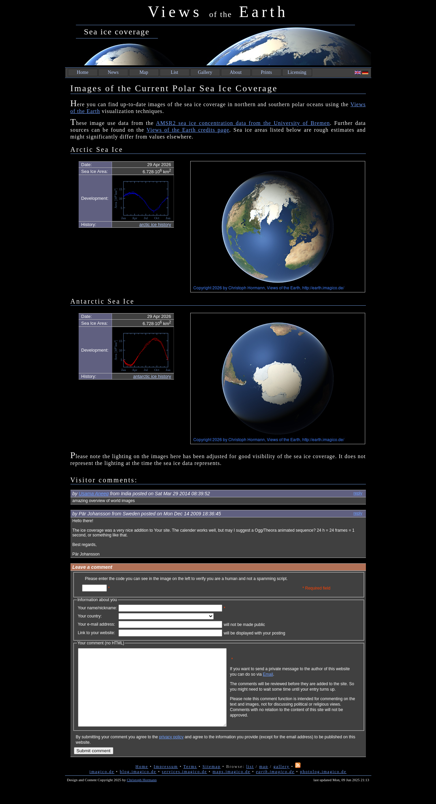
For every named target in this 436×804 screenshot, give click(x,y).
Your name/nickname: (97, 608)
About (236, 72)
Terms (190, 781)
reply (357, 493)
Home (82, 72)
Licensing (297, 72)
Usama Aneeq (94, 493)
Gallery (205, 72)
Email (300, 679)
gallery (281, 781)
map (263, 781)
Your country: (90, 616)
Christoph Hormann (142, 795)
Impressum (166, 781)
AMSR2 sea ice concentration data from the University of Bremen (243, 123)
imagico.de (102, 787)
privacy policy (171, 752)
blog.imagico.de (138, 787)
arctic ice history (155, 224)
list (250, 781)
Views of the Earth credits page (187, 130)
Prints (266, 72)
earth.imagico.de (275, 787)
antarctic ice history (152, 376)
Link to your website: (96, 632)
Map (144, 72)
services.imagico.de (184, 787)
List (174, 72)
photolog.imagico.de (323, 787)
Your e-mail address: (96, 624)
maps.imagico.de (231, 787)
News (113, 72)
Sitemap (212, 781)
